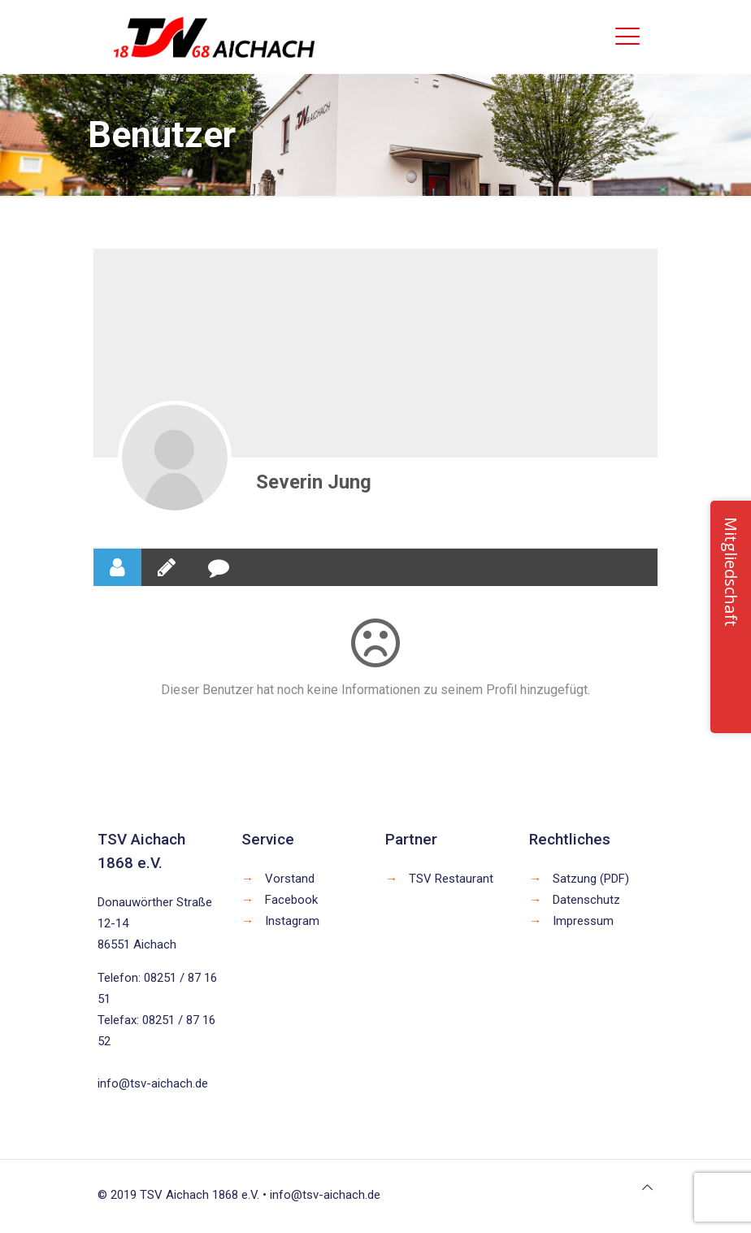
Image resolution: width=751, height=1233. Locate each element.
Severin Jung (313, 482)
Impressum (583, 921)
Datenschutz (586, 899)
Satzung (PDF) (591, 878)
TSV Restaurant (451, 878)
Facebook (291, 899)
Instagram (292, 921)
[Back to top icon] (647, 1187)
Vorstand (290, 878)
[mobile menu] (627, 36)
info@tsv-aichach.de (153, 1083)
